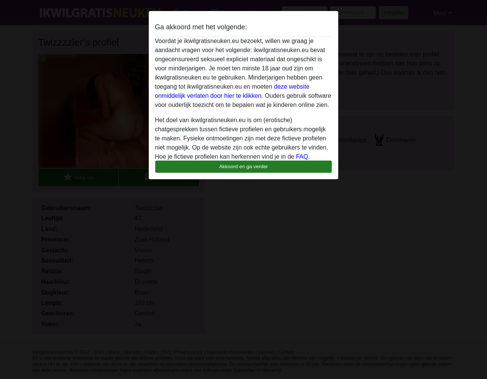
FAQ (302, 156)
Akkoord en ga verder (243, 166)
